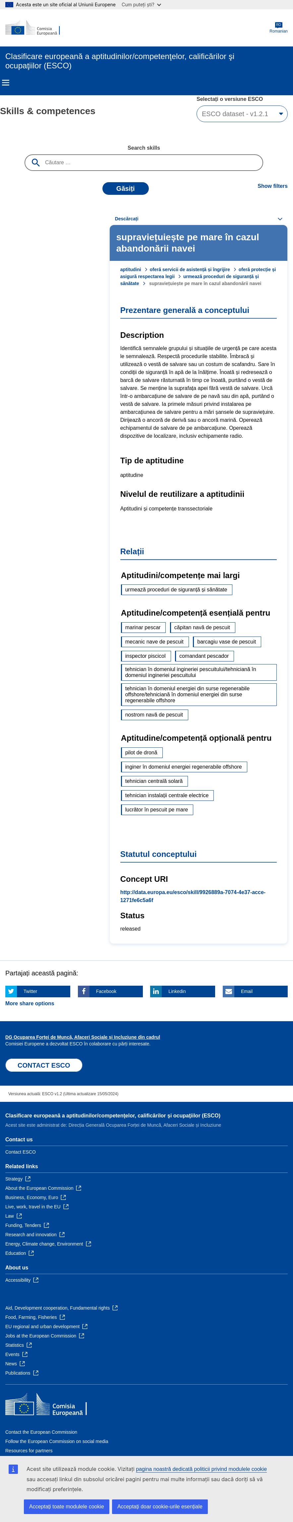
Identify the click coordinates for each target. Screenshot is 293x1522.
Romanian (278, 28)
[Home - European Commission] (37, 28)
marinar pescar (143, 627)
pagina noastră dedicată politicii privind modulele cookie (201, 1469)
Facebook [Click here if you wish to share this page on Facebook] (106, 991)
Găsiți (125, 188)
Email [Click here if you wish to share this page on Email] (247, 991)
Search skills (144, 148)
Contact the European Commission (41, 1432)
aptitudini (130, 269)
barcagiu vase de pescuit (226, 642)
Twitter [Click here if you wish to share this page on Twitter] (30, 991)
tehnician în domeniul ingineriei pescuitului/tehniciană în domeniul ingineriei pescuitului (190, 672)
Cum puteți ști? (141, 4)
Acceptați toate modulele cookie (66, 1506)
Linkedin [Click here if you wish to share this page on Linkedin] (177, 991)
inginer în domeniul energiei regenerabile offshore (183, 767)
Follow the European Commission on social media (56, 1441)
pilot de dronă (141, 752)
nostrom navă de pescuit (154, 715)
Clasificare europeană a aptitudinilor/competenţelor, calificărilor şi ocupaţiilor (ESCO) (112, 1115)
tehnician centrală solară (154, 781)
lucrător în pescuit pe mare (156, 809)
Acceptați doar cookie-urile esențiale (160, 1506)
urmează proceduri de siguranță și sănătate (176, 589)
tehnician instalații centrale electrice (167, 795)
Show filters (273, 186)
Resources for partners (28, 1450)
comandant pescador (204, 656)
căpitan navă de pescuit (202, 627)
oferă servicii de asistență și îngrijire (190, 269)
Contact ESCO (20, 1152)
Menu (5, 82)
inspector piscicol (145, 656)
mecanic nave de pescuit (154, 642)
